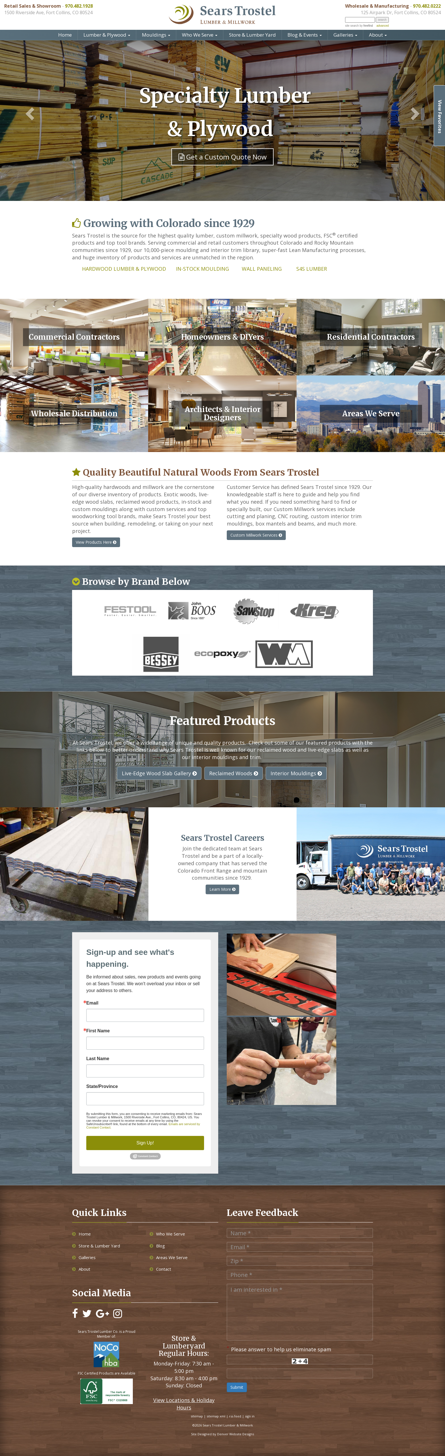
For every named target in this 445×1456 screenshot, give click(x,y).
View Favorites (440, 116)
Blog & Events (304, 34)
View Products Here (96, 542)
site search (352, 25)
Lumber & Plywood (106, 34)
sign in (250, 1416)
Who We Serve (199, 34)
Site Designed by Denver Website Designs (222, 1434)
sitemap (197, 1416)
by (366, 25)
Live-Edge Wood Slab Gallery (159, 773)
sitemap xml (216, 1416)
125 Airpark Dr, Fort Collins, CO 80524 (401, 12)
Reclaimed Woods (233, 773)
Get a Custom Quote (223, 156)
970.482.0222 (427, 6)
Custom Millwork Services (256, 535)
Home (65, 34)
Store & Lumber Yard (252, 34)
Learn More (222, 889)
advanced (382, 25)
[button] (26, 114)
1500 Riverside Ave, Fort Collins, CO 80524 (48, 12)
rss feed (235, 1416)
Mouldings (156, 34)
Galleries (345, 34)
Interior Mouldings (296, 773)
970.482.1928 (79, 6)
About (378, 34)
